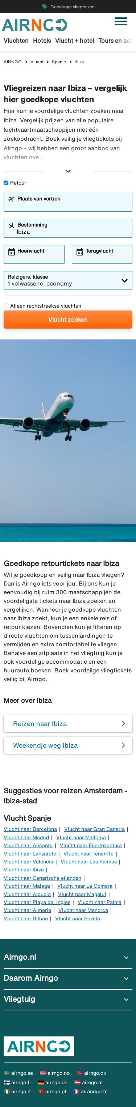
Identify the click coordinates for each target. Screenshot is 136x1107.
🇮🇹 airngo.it (17, 1091)
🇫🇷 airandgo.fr (90, 1091)
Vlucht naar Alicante (28, 845)
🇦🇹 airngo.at (88, 1082)
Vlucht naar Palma (99, 902)
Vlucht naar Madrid (26, 837)
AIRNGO (13, 61)
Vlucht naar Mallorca (81, 837)
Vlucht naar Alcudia (27, 894)
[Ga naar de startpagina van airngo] (34, 24)
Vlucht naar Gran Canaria (94, 829)
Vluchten (16, 40)
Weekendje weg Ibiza (45, 745)
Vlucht (37, 61)
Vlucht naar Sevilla (77, 918)
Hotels (42, 40)
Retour (15, 182)
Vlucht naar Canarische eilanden (42, 877)
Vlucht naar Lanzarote (30, 853)
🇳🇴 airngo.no (55, 1073)
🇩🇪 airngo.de (52, 1082)
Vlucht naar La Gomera (84, 885)
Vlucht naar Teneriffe (88, 853)
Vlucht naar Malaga (27, 885)
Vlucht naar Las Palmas (89, 861)
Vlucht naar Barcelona (30, 829)
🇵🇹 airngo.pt (52, 1091)
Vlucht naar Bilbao (26, 918)
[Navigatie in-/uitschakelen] (121, 21)
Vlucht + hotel (74, 40)
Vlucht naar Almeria (27, 910)
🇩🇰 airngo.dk (91, 1073)
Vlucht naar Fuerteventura (91, 845)
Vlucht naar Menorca (83, 910)
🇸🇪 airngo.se (18, 1073)
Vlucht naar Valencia (28, 861)
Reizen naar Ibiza (40, 723)
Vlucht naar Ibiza (24, 869)
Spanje (59, 61)
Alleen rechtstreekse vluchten (42, 305)
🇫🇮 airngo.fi (17, 1082)
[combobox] (72, 205)
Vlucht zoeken (68, 319)
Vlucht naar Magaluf (82, 894)
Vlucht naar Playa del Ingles (37, 902)
